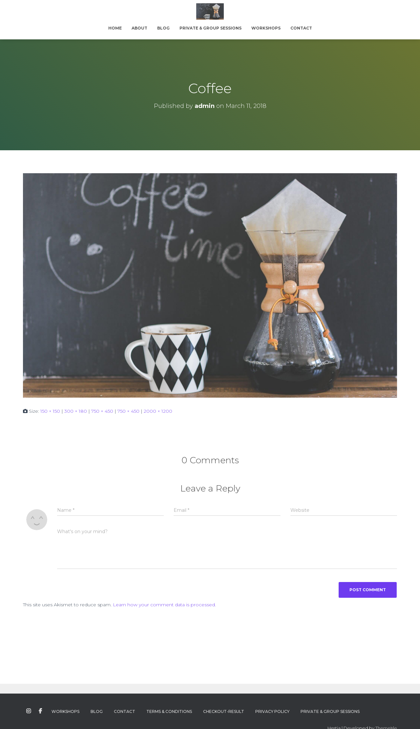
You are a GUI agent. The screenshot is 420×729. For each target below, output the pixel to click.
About (139, 28)
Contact (301, 28)
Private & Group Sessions (210, 28)
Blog (163, 28)
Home (115, 28)
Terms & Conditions (169, 711)
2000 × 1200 (158, 411)
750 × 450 (102, 411)
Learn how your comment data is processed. (164, 605)
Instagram (28, 711)
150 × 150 (50, 411)
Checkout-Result (223, 711)
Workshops (266, 28)
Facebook (40, 711)
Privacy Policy (272, 711)
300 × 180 (75, 411)
